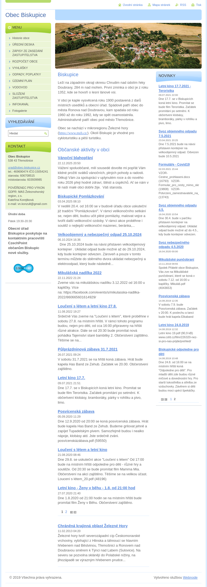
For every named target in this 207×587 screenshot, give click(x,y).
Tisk (198, 4)
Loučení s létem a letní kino (82, 450)
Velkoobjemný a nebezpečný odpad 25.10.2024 (99, 234)
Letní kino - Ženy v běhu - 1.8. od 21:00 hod (96, 488)
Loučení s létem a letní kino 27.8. (87, 306)
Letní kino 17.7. (71, 378)
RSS (183, 4)
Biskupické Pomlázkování (81, 196)
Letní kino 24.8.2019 (174, 325)
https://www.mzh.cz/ (73, 133)
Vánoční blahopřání (75, 158)
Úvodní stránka (132, 4)
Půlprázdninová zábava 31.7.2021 (87, 349)
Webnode (190, 577)
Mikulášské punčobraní (176, 259)
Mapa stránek (161, 4)
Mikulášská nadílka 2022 (80, 273)
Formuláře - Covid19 (174, 164)
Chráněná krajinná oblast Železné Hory (93, 526)
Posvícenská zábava (76, 411)
